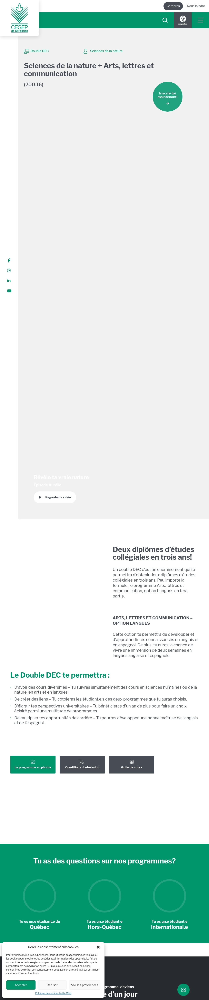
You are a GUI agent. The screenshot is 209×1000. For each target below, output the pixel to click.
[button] (98, 947)
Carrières (173, 6)
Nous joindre (196, 6)
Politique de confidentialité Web (53, 993)
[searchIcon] (165, 20)
